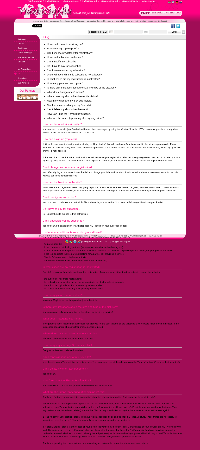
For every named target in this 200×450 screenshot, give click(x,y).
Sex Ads (19, 62)
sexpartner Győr (41, 21)
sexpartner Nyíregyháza (135, 21)
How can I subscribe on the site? (65, 57)
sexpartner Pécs (57, 21)
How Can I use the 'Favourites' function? (69, 114)
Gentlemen (20, 48)
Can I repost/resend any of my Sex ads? (69, 105)
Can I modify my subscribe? (62, 61)
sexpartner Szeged (95, 21)
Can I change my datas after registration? (69, 53)
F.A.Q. (18, 74)
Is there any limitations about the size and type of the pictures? (81, 87)
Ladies (19, 44)
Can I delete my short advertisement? (67, 109)
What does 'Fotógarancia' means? (65, 92)
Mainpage (20, 39)
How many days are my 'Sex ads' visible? (69, 100)
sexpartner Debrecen (76, 21)
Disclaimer (20, 78)
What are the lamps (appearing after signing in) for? (75, 118)
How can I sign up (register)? (63, 48)
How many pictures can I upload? (65, 83)
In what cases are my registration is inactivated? (73, 79)
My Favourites (22, 69)
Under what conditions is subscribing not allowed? (74, 74)
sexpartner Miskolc (114, 21)
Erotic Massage (23, 53)
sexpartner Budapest (157, 21)
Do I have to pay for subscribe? (64, 66)
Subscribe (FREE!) (98, 32)
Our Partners (21, 83)
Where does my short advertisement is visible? (72, 96)
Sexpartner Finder (24, 57)
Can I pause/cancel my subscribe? (66, 70)
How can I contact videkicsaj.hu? (65, 44)
